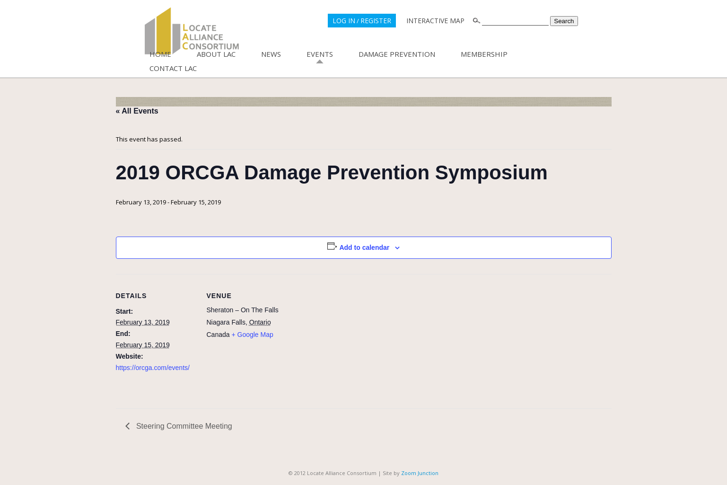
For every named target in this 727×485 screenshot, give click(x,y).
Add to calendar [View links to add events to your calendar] (364, 247)
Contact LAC (173, 68)
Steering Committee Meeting (183, 426)
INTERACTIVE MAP (435, 20)
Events (320, 54)
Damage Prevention (397, 54)
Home (160, 54)
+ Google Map (252, 334)
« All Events (137, 111)
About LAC (216, 54)
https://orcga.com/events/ (153, 367)
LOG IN (344, 20)
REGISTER (375, 20)
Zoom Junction (419, 472)
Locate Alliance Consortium (192, 30)
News (271, 54)
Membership (484, 54)
